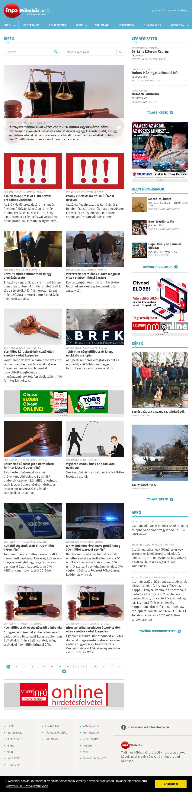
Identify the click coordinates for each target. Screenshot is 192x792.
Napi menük (102, 25)
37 (111, 666)
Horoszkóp (14, 765)
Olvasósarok (152, 25)
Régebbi (64, 671)
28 (68, 666)
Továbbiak (177, 25)
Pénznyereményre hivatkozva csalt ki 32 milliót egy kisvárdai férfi (58, 127)
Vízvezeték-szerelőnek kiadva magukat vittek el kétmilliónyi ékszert (93, 276)
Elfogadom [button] (171, 783)
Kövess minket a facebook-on (148, 727)
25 (44, 666)
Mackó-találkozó (159, 199)
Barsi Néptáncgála (161, 221)
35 (95, 666)
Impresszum (90, 739)
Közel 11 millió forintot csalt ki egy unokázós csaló (27, 276)
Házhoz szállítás (56, 733)
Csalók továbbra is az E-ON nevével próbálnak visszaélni (28, 198)
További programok (157, 267)
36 (103, 666)
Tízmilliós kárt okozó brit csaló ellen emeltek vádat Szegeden (29, 354)
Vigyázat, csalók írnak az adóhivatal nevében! (91, 466)
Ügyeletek (13, 759)
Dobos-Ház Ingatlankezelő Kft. (155, 73)
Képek (79, 25)
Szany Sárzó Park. (144, 484)
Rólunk (87, 746)
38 (119, 666)
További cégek (157, 112)
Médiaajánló (91, 726)
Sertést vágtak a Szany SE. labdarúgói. (158, 411)
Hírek (7, 25)
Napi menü (51, 739)
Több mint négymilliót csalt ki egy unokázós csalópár (89, 354)
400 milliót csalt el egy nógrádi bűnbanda (33, 627)
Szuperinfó (126, 25)
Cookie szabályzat (94, 759)
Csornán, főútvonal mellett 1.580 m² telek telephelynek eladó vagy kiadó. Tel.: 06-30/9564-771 (160, 530)
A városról (52, 726)
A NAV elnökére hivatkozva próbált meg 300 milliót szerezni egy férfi (93, 548)
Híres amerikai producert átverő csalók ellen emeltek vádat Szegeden (93, 629)
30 (84, 666)
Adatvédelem (91, 733)
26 (52, 666)
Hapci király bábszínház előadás (164, 246)
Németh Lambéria (145, 94)
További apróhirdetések (157, 631)
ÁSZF (85, 752)
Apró (10, 752)
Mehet (56, 52)
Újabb (8, 666)
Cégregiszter (57, 25)
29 (76, 666)
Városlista (48, 10)
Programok (31, 25)
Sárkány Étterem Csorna (150, 51)
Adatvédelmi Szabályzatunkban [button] (27, 786)
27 (60, 666)
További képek (157, 499)
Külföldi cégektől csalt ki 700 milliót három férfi (29, 548)
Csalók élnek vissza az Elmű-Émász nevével (90, 198)
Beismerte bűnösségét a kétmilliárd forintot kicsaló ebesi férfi (29, 466)
